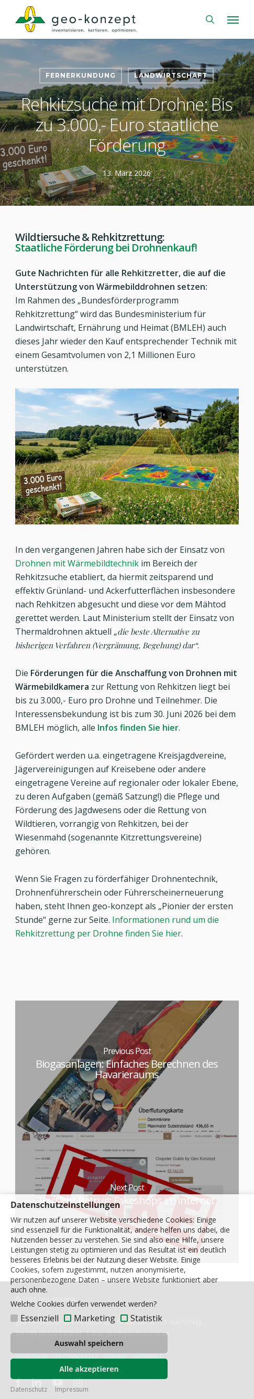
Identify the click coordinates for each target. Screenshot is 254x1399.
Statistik (146, 1318)
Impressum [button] (72, 1389)
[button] (233, 19)
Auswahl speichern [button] (89, 1343)
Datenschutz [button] (28, 1389)
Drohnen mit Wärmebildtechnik (77, 563)
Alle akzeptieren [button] (89, 1369)
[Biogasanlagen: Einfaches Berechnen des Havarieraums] (127, 1066)
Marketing (94, 1318)
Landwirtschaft (170, 75)
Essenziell (39, 1318)
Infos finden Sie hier (138, 727)
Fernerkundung (81, 75)
